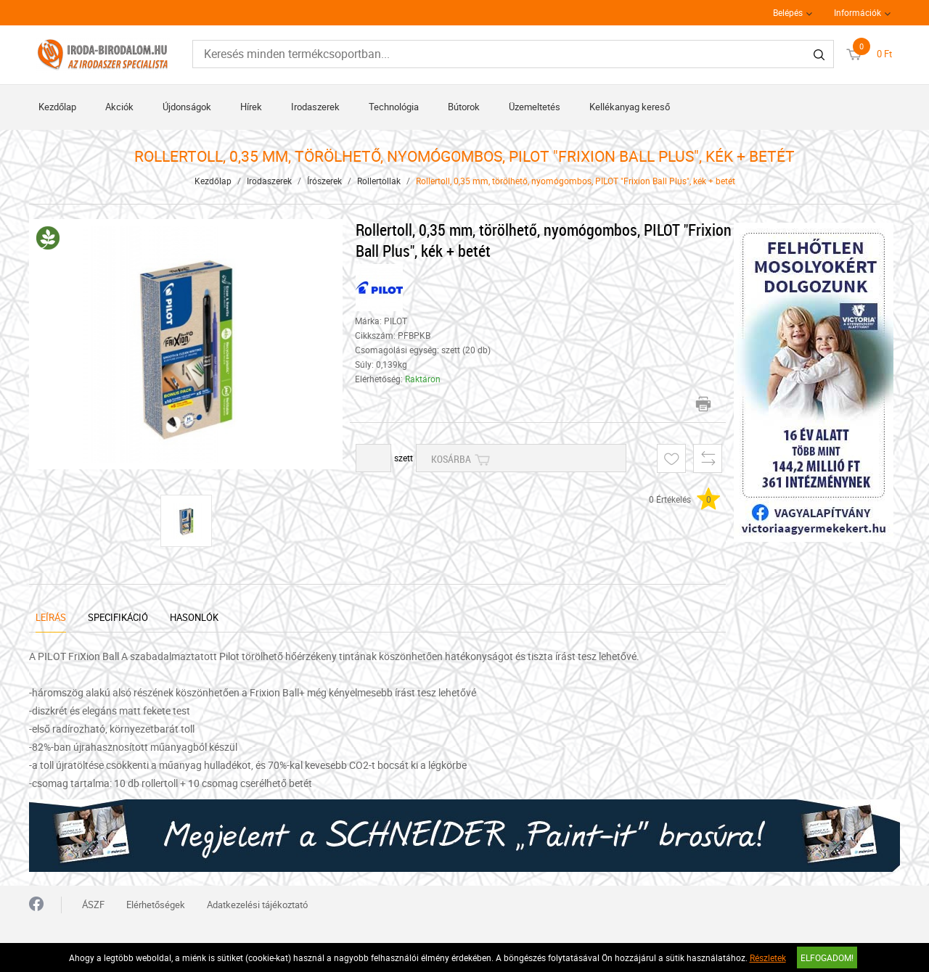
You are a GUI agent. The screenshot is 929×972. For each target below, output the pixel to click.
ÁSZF (93, 904)
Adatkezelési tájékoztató (257, 904)
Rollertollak (379, 180)
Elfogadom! (827, 957)
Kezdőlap (57, 106)
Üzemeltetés (534, 106)
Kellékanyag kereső (629, 106)
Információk (857, 12)
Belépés (788, 12)
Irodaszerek (315, 106)
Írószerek (324, 180)
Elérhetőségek (155, 904)
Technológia (394, 106)
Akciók (119, 106)
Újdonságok (187, 106)
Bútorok (464, 106)
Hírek (251, 106)
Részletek (768, 957)
